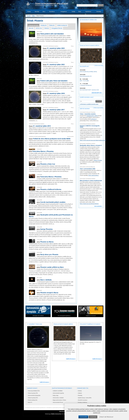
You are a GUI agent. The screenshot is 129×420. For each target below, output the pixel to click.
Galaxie (80, 393)
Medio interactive (56, 414)
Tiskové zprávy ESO (33, 397)
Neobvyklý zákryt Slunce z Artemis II (91, 145)
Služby (73, 11)
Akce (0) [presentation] (31, 28)
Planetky (80, 395)
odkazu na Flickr (98, 160)
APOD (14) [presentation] (39, 28)
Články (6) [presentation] (51, 25)
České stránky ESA (32, 400)
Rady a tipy (55, 395)
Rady (79, 11)
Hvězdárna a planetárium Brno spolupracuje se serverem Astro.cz (63, 407)
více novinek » (98, 206)
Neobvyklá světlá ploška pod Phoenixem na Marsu (51, 215)
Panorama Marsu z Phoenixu (50, 177)
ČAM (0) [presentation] (46, 28)
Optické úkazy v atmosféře (84, 397)
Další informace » (44, 382)
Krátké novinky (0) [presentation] (62, 25)
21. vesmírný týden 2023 (56, 48)
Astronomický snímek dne (88, 19)
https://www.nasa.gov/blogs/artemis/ (89, 203)
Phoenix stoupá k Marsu (49, 293)
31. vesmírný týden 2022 (56, 64)
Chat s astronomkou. (93, 175)
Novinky (37, 11)
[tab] (33, 25)
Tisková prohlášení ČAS (34, 390)
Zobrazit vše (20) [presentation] (33, 25)
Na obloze (52, 11)
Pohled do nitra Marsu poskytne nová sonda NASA (51, 139)
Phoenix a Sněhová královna (50, 189)
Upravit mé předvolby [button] (106, 417)
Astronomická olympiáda (34, 395)
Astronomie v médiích (58, 397)
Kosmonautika (70, 136)
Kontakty (98, 11)
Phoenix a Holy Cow (47, 164)
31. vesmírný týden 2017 (56, 110)
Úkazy (72, 46)
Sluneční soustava (82, 400)
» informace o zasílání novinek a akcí (89, 104)
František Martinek (41, 136)
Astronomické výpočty (58, 393)
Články (29, 11)
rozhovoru (93, 119)
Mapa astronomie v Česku (59, 400)
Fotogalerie (64, 11)
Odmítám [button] (93, 417)
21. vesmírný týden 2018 (56, 93)
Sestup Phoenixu (46, 229)
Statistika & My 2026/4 (92, 115)
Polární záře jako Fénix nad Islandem (53, 81)
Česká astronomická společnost (37, 407)
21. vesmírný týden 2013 (42, 126)
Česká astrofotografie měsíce (89, 45)
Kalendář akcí (84, 66)
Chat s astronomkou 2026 (87, 169)
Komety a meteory (82, 402)
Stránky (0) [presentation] (43, 25)
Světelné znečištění (57, 390)
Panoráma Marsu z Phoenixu (43, 151)
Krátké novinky (85, 108)
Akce (44, 11)
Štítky (33, 15)
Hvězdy (80, 390)
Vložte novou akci (99, 65)
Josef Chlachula (91, 112)
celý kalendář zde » (97, 92)
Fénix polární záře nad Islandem (52, 34)
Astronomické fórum (58, 402)
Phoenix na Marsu (47, 242)
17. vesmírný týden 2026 (34, 324)
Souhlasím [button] (83, 417)
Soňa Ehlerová (91, 167)
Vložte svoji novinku (98, 107)
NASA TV (30, 402)
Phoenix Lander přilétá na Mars (52, 267)
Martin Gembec (54, 46)
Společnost (88, 11)
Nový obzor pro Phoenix (49, 254)
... (48, 59)
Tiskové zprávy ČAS (33, 393)
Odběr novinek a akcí (86, 97)
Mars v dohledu (46, 280)
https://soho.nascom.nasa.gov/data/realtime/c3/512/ (93, 140)
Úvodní (29, 15)
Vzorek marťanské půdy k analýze (52, 202)
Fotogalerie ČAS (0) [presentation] (57, 28)
